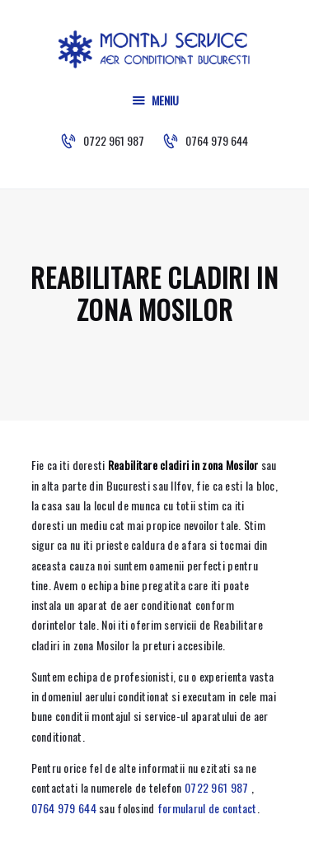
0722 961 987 (216, 787)
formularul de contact (207, 808)
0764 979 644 (63, 808)
